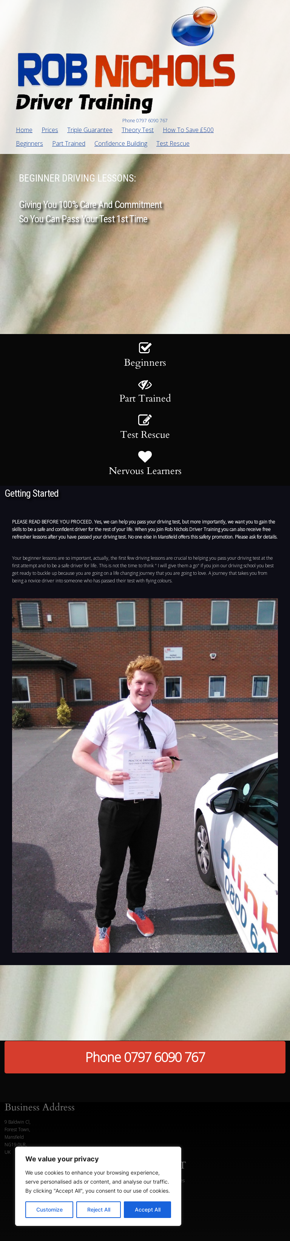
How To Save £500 (188, 130)
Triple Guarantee (90, 130)
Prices (50, 130)
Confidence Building (120, 143)
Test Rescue (173, 143)
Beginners (29, 143)
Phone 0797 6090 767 (145, 1057)
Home (24, 130)
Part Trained (68, 143)
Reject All (98, 1209)
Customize (49, 1209)
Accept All (147, 1209)
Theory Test (138, 130)
